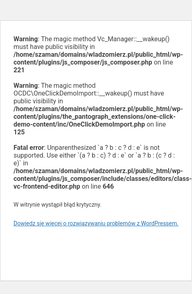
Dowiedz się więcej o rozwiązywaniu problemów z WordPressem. (96, 223)
